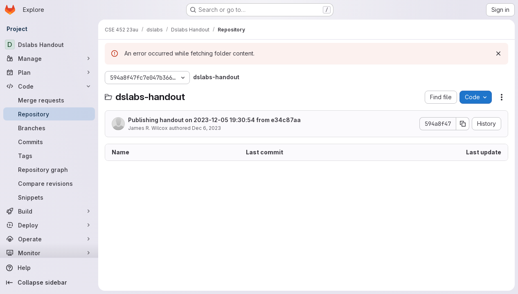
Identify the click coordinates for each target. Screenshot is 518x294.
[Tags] (49, 155)
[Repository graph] (49, 169)
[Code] (49, 86)
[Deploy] (49, 225)
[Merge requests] (49, 100)
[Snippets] (49, 197)
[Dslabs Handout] (49, 44)
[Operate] (49, 238)
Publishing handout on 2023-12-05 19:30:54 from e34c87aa (214, 119)
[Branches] (49, 127)
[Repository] (49, 113)
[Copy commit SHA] (462, 123)
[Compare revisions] (49, 183)
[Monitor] (49, 252)
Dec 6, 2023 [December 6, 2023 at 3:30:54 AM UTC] (206, 128)
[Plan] (49, 72)
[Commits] (49, 141)
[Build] (49, 211)
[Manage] (49, 58)
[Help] (49, 267)
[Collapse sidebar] (49, 282)
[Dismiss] (498, 53)
